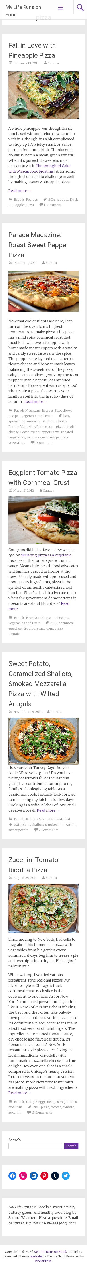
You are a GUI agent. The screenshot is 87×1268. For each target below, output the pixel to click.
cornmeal (66, 623)
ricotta (56, 1107)
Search (14, 1140)
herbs (62, 421)
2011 (17, 825)
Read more (20, 190)
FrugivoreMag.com (41, 618)
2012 (53, 623)
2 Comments (49, 830)
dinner (52, 421)
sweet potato (18, 830)
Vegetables (16, 443)
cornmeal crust (33, 421)
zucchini (15, 1112)
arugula (62, 200)
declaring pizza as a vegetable (46, 555)
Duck (74, 200)
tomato (14, 634)
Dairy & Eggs (36, 1102)
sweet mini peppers (53, 437)
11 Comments (42, 1112)
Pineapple (16, 205)
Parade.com (45, 427)
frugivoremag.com (38, 628)
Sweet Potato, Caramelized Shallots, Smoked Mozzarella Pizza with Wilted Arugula (40, 684)
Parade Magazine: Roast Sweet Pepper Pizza (38, 245)
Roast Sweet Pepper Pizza (40, 432)
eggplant (15, 628)
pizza (29, 205)
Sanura (53, 63)
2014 (51, 200)
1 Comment (52, 205)
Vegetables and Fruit (37, 416)
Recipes (32, 200)
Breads (19, 200)
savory (31, 437)
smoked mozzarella (60, 825)
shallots (38, 825)
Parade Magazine (27, 411)
